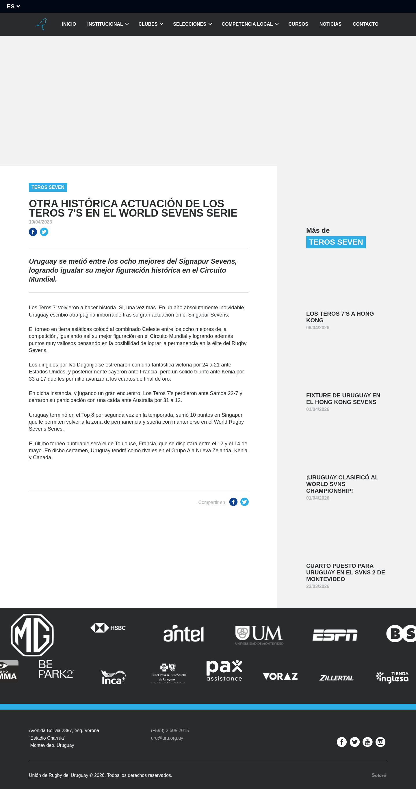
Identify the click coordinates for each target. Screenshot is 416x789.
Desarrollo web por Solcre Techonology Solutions (379, 768)
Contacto (365, 24)
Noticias (330, 24)
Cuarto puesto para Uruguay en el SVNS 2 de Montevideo (345, 572)
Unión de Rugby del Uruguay (41, 24)
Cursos (298, 24)
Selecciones (189, 24)
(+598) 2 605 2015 (170, 723)
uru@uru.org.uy (167, 731)
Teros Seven (47, 187)
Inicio (69, 24)
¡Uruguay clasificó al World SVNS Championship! (342, 484)
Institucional (105, 24)
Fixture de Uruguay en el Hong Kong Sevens (343, 398)
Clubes (148, 24)
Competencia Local (247, 24)
